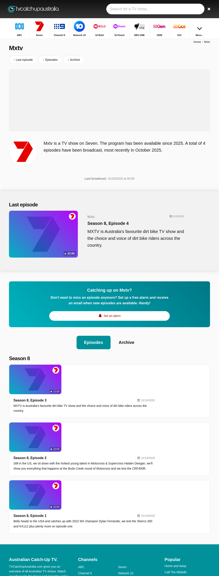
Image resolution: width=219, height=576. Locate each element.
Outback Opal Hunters (179, 540)
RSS (12, 529)
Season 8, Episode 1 (80, 436)
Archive (126, 341)
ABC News (125, 535)
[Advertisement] (109, 100)
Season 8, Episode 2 (80, 403)
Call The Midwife (175, 496)
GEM (81, 516)
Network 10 (125, 498)
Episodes (93, 341)
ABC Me (83, 529)
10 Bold (83, 504)
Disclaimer (41, 523)
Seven (122, 491)
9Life (81, 522)
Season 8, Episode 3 (80, 370)
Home (197, 42)
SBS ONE (124, 510)
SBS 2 (82, 541)
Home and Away (175, 490)
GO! (121, 516)
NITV (121, 522)
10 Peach (124, 504)
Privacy (57, 523)
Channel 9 (85, 498)
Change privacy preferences (29, 537)
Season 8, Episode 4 (106, 224)
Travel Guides (173, 528)
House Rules (173, 509)
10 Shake (84, 510)
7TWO (122, 541)
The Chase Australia (177, 521)
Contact (14, 523)
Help (27, 523)
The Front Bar (173, 534)
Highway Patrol (174, 503)
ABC (81, 491)
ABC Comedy (127, 529)
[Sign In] (197, 9)
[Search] (207, 9)
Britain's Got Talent (176, 515)
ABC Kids (84, 535)
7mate (82, 547)
